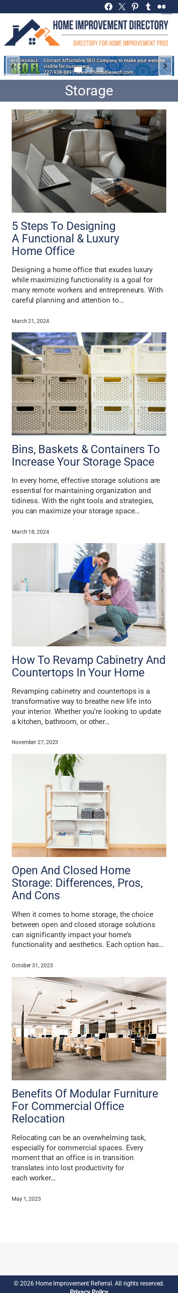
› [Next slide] (165, 65)
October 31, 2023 (32, 965)
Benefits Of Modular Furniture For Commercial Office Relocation (85, 1106)
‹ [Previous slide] (13, 65)
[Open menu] (167, 9)
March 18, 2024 (30, 532)
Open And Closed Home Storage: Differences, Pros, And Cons (77, 883)
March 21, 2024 (30, 321)
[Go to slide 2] (89, 69)
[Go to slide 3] (99, 69)
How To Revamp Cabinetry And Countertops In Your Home (89, 666)
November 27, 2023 (35, 742)
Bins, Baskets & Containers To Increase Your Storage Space (86, 455)
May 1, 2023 (26, 1199)
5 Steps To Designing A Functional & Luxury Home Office (65, 239)
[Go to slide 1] (78, 69)
